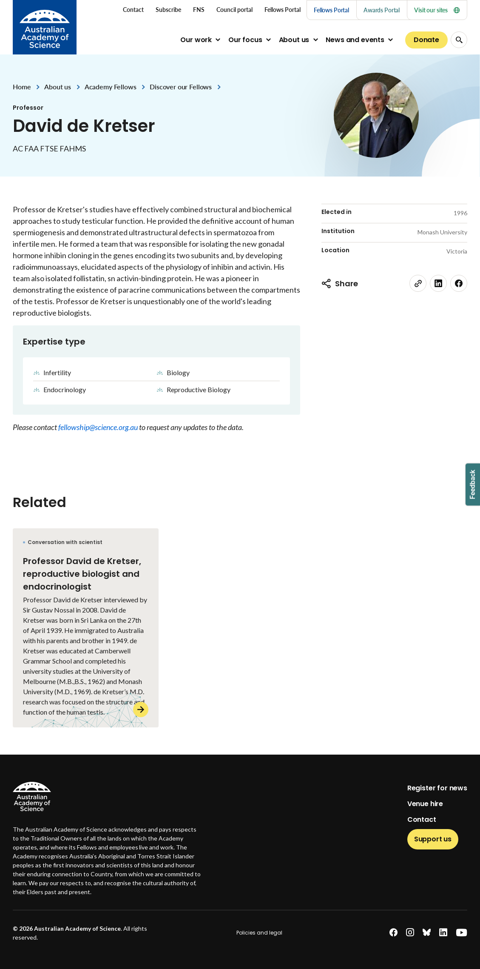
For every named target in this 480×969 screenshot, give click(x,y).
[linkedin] (438, 283)
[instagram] (410, 933)
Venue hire (425, 804)
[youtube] (461, 933)
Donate (426, 40)
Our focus (245, 40)
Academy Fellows (110, 87)
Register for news (437, 788)
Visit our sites (437, 10)
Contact (421, 819)
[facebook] (458, 283)
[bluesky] (427, 933)
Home (22, 87)
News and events (355, 40)
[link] (417, 283)
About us (294, 40)
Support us (433, 839)
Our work (196, 40)
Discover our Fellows (181, 87)
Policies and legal (259, 932)
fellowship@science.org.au (98, 427)
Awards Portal (382, 10)
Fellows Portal (331, 10)
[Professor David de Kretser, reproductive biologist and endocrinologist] (86, 627)
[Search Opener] (459, 39)
